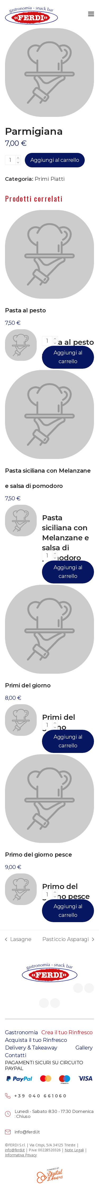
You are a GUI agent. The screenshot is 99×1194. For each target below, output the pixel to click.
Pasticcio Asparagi (68, 939)
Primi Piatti (50, 179)
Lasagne (18, 939)
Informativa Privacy (21, 1154)
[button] (91, 14)
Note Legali (74, 1149)
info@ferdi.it (15, 1149)
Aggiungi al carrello (54, 160)
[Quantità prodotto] (10, 160)
